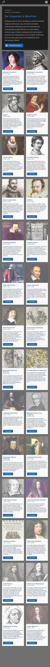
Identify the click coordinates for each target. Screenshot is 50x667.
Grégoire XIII (32, 115)
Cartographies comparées (37, 370)
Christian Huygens (34, 542)
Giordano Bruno (33, 158)
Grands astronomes (12, 12)
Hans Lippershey (9, 200)
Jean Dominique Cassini (36, 500)
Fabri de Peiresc (9, 286)
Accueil (8, 10)
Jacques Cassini (9, 542)
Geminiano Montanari (35, 584)
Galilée (30, 200)
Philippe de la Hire (10, 627)
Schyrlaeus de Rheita (35, 328)
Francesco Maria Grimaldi (9, 458)
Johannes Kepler (9, 243)
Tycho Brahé (8, 158)
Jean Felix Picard (10, 500)
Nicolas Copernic (9, 73)
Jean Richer (7, 584)
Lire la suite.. (8, 89)
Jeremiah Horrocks (34, 458)
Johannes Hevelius (10, 413)
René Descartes (9, 328)
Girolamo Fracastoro (35, 73)
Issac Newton (32, 627)
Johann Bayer (32, 243)
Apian (6, 115)
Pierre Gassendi (33, 286)
